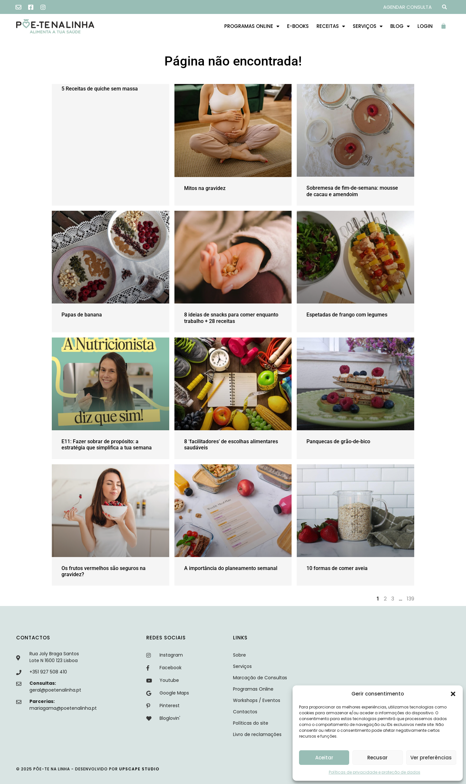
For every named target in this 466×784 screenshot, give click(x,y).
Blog (400, 26)
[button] (453, 694)
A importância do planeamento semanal (230, 568)
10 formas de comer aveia (337, 568)
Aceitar (324, 757)
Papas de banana (81, 315)
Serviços (368, 26)
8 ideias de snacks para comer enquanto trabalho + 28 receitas (231, 318)
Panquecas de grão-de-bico (338, 441)
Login (425, 26)
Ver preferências (431, 757)
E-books (298, 26)
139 (410, 598)
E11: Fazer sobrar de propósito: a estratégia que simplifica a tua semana (106, 444)
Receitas (330, 26)
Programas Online (251, 26)
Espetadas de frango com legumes (346, 315)
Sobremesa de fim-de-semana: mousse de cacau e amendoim (352, 191)
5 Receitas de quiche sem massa (99, 89)
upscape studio (139, 769)
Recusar (377, 757)
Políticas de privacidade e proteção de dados (374, 772)
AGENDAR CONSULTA (407, 7)
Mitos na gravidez (205, 188)
